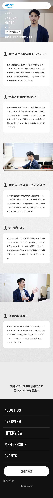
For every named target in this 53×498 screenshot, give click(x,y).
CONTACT (26, 472)
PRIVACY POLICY (8, 481)
